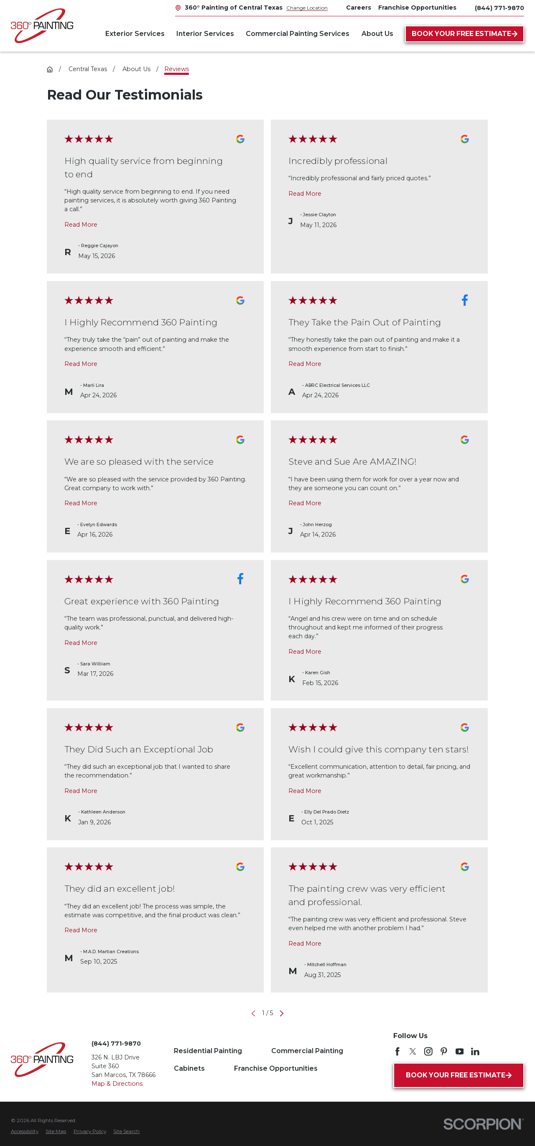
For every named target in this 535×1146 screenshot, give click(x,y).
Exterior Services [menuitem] (135, 34)
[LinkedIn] (475, 1051)
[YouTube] (460, 1051)
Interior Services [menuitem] (205, 34)
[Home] (42, 26)
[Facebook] (397, 1051)
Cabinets (189, 1068)
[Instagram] (428, 1051)
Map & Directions (117, 1083)
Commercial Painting (307, 1051)
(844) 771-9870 (499, 8)
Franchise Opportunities (276, 1068)
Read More (80, 224)
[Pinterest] (444, 1051)
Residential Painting (208, 1051)
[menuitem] (24, 1132)
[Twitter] (413, 1051)
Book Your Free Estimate (465, 34)
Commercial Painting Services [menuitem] (297, 34)
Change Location (307, 8)
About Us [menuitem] (377, 34)
